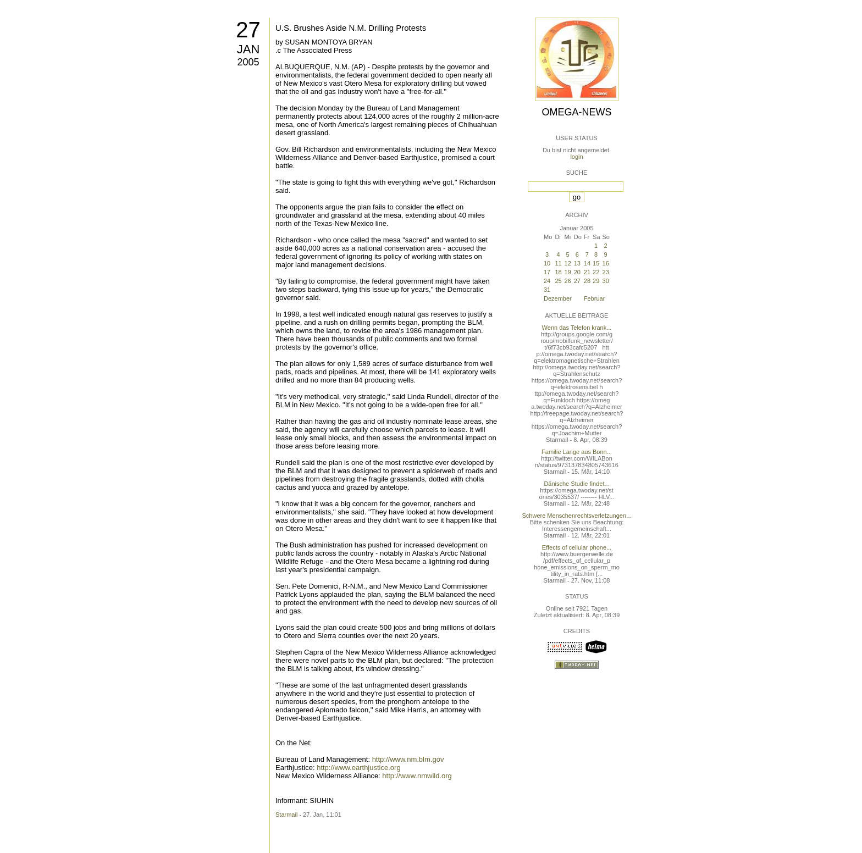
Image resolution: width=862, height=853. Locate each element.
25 (558, 281)
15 (596, 263)
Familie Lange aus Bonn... (576, 451)
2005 (248, 62)
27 (248, 30)
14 (587, 263)
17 (547, 272)
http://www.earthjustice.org (358, 767)
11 (558, 263)
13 (577, 263)
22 (596, 272)
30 (606, 281)
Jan (248, 49)
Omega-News (576, 112)
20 (577, 272)
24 (547, 281)
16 (606, 263)
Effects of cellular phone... (576, 547)
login (576, 156)
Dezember (558, 298)
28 (587, 281)
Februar (594, 298)
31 (547, 289)
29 (596, 281)
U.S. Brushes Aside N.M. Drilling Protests (350, 27)
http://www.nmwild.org (416, 776)
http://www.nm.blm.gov (408, 759)
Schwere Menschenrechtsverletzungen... (577, 515)
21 (587, 272)
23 (606, 272)
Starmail (286, 814)
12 (568, 263)
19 (568, 272)
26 (568, 281)
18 (558, 272)
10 (547, 263)
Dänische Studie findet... (576, 483)
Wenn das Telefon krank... (577, 327)
